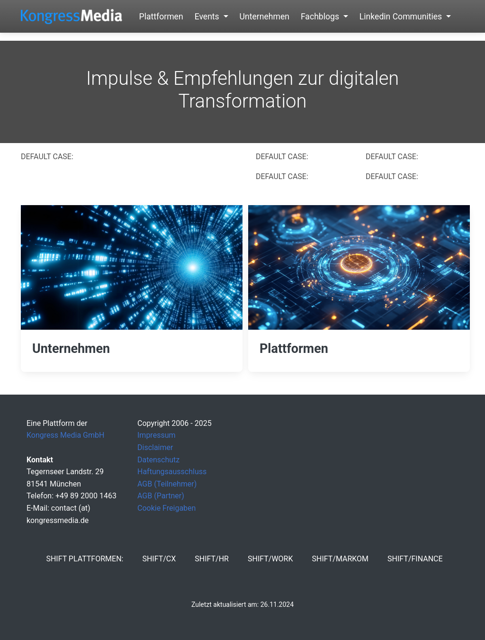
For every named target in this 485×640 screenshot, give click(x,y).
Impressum (156, 435)
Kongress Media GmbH (65, 435)
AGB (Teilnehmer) (167, 483)
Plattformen (161, 16)
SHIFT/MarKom (340, 558)
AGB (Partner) (160, 495)
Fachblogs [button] (321, 16)
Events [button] (208, 16)
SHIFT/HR (212, 558)
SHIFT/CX (159, 558)
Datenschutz (158, 459)
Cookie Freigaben (166, 508)
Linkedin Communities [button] (401, 16)
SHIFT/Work (270, 558)
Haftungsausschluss (172, 471)
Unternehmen (264, 16)
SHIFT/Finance (415, 558)
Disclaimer (155, 447)
